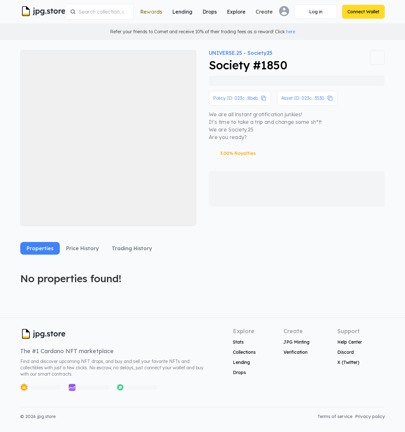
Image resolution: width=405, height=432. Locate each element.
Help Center (349, 342)
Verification (296, 352)
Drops (239, 372)
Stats (238, 342)
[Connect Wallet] (315, 11)
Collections (244, 352)
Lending (241, 362)
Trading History (132, 248)
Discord (345, 352)
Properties (40, 248)
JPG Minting (296, 342)
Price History (82, 248)
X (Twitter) (348, 362)
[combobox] (103, 12)
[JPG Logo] (41, 11)
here (290, 32)
